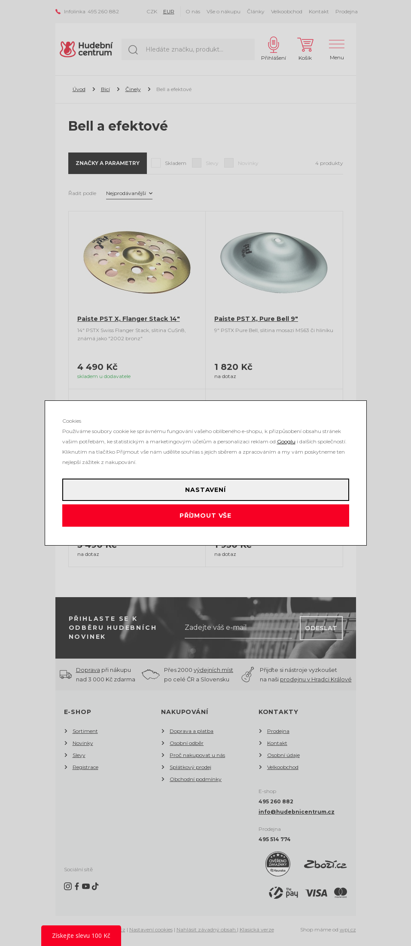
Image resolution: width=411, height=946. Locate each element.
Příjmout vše (205, 515)
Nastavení (205, 490)
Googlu (286, 441)
